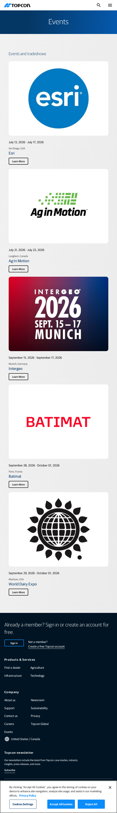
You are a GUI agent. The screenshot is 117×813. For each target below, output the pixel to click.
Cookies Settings (23, 804)
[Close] (110, 787)
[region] (58, 797)
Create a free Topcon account (46, 646)
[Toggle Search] (98, 5)
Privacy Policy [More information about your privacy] (27, 795)
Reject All (91, 804)
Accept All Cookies (61, 804)
